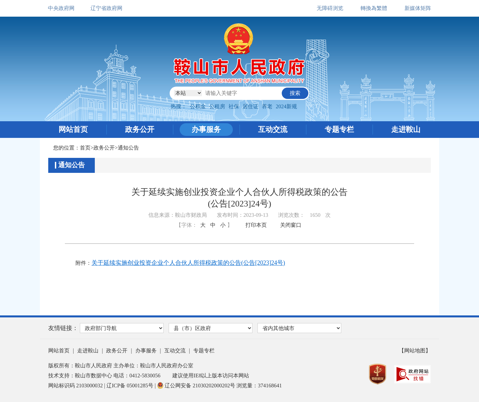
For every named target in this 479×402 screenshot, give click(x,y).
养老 (267, 106)
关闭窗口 (290, 225)
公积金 (198, 106)
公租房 (217, 106)
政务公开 (139, 129)
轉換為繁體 (374, 8)
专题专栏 (339, 129)
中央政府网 (61, 8)
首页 (85, 148)
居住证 (250, 106)
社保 (234, 106)
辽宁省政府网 (106, 8)
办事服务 (206, 129)
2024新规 (286, 106)
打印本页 (256, 225)
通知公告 (128, 148)
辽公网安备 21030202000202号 (197, 385)
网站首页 (73, 129)
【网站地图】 (415, 350)
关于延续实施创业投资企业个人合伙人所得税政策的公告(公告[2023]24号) (188, 262)
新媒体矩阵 (417, 8)
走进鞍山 (405, 129)
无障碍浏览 (330, 8)
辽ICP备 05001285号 (130, 385)
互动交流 (272, 129)
